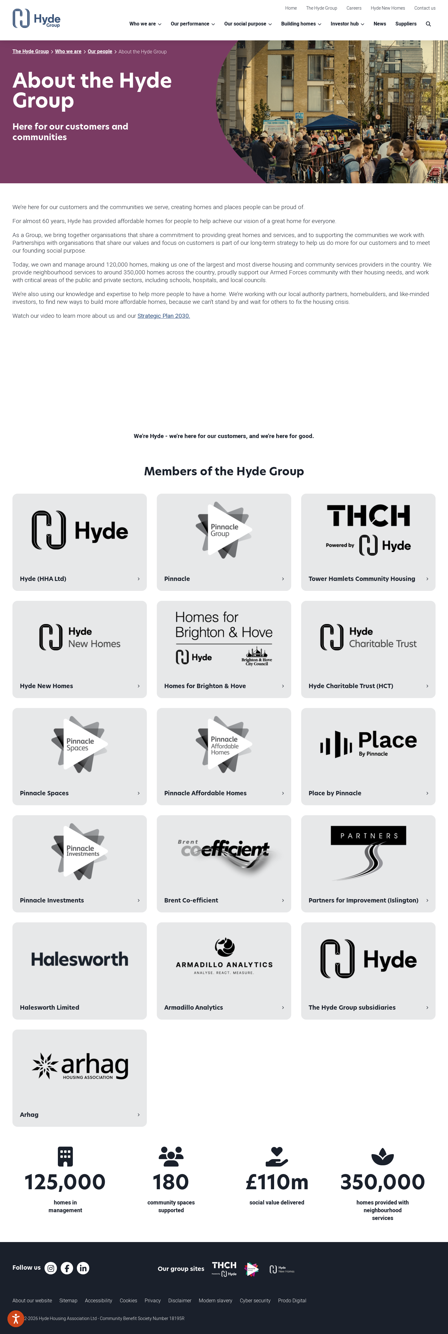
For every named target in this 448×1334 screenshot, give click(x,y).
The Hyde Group (321, 8)
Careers (354, 8)
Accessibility (98, 1300)
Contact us (425, 8)
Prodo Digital (292, 1300)
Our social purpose (245, 24)
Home (291, 8)
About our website (32, 1300)
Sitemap (68, 1300)
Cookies (128, 1300)
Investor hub (345, 24)
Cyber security (255, 1300)
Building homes (298, 24)
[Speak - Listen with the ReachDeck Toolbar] (15, 1318)
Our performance (190, 24)
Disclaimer (179, 1300)
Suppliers (406, 24)
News (380, 24)
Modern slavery (215, 1300)
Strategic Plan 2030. (164, 316)
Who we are (142, 24)
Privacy (153, 1300)
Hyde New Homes (388, 8)
